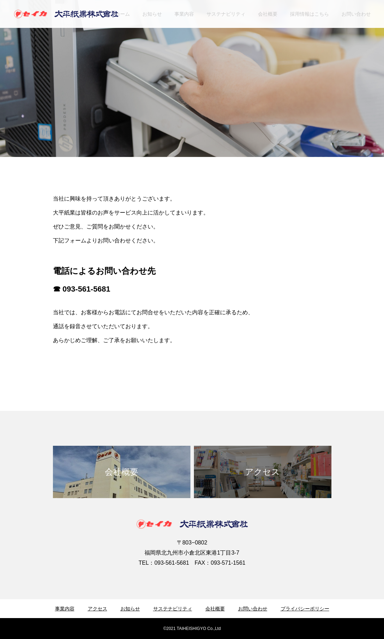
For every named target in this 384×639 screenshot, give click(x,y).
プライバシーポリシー (305, 608)
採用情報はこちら (309, 14)
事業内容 (184, 14)
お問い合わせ (356, 14)
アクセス (97, 608)
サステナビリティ (225, 14)
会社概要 (267, 14)
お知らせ (152, 14)
